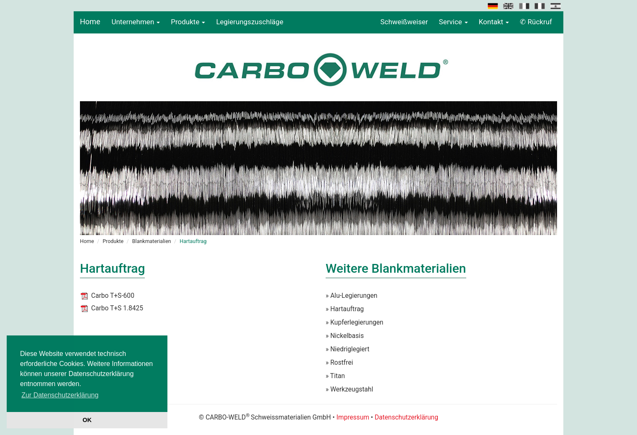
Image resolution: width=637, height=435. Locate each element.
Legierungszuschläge (249, 22)
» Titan (335, 376)
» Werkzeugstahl (349, 389)
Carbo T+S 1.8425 (117, 308)
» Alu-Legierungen (352, 295)
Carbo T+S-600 (112, 295)
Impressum (352, 417)
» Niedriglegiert (348, 349)
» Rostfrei (339, 362)
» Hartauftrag (345, 309)
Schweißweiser (404, 22)
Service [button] (453, 22)
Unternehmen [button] (135, 22)
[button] (493, 5)
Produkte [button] (188, 22)
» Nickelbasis (345, 336)
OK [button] (87, 420)
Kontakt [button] (494, 22)
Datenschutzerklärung (406, 417)
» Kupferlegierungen (354, 322)
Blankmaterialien (151, 241)
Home (90, 21)
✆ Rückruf (536, 22)
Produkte (113, 241)
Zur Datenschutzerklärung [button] (59, 395)
